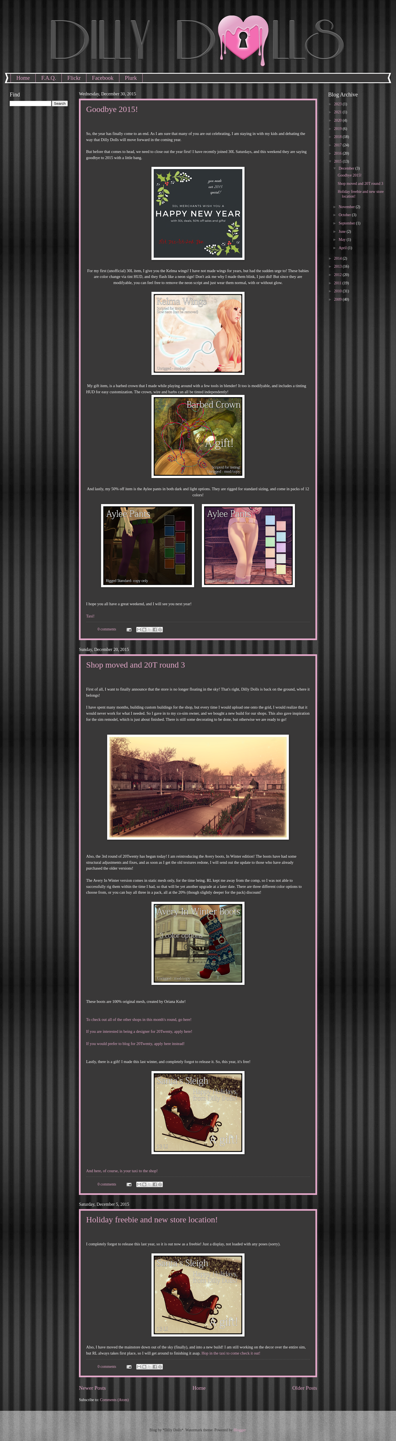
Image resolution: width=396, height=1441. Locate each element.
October (345, 215)
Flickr (74, 78)
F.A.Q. (48, 78)
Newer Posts (92, 1388)
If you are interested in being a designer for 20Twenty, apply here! (139, 1031)
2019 (338, 129)
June (343, 231)
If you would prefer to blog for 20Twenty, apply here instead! (135, 1043)
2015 (338, 161)
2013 (338, 266)
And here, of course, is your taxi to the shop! (122, 1171)
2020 (338, 120)
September (347, 223)
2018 (338, 137)
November (347, 207)
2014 (338, 258)
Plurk (131, 78)
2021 (338, 112)
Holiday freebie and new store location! (152, 1219)
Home (23, 78)
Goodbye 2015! (112, 109)
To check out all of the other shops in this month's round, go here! (139, 1019)
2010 (338, 291)
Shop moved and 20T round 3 (135, 664)
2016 (338, 153)
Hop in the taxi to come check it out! (231, 1353)
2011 (338, 283)
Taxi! (90, 616)
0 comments (106, 629)
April (343, 248)
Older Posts (304, 1388)
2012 (338, 275)
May (343, 239)
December (347, 168)
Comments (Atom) (114, 1400)
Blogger (239, 1430)
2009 (338, 299)
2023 (338, 104)
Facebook (103, 78)
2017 (338, 145)
